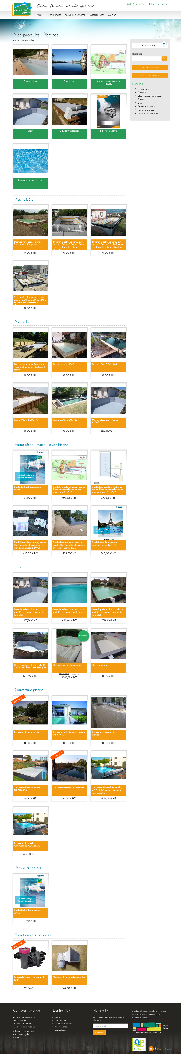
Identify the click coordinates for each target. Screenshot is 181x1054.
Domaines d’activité (63, 1023)
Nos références (96, 14)
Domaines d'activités (75, 14)
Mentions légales (22, 1034)
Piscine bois (143, 92)
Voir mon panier (147, 45)
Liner (140, 102)
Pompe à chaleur (146, 109)
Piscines (29, 24)
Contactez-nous (61, 1030)
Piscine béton (144, 88)
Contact (112, 14)
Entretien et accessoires (148, 113)
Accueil (40, 14)
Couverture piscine (146, 106)
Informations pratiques (24, 1031)
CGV (17, 1037)
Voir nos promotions (150, 67)
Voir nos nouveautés (150, 74)
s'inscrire (99, 1032)
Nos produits (54, 14)
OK (164, 58)
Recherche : (137, 53)
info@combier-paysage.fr (24, 1026)
